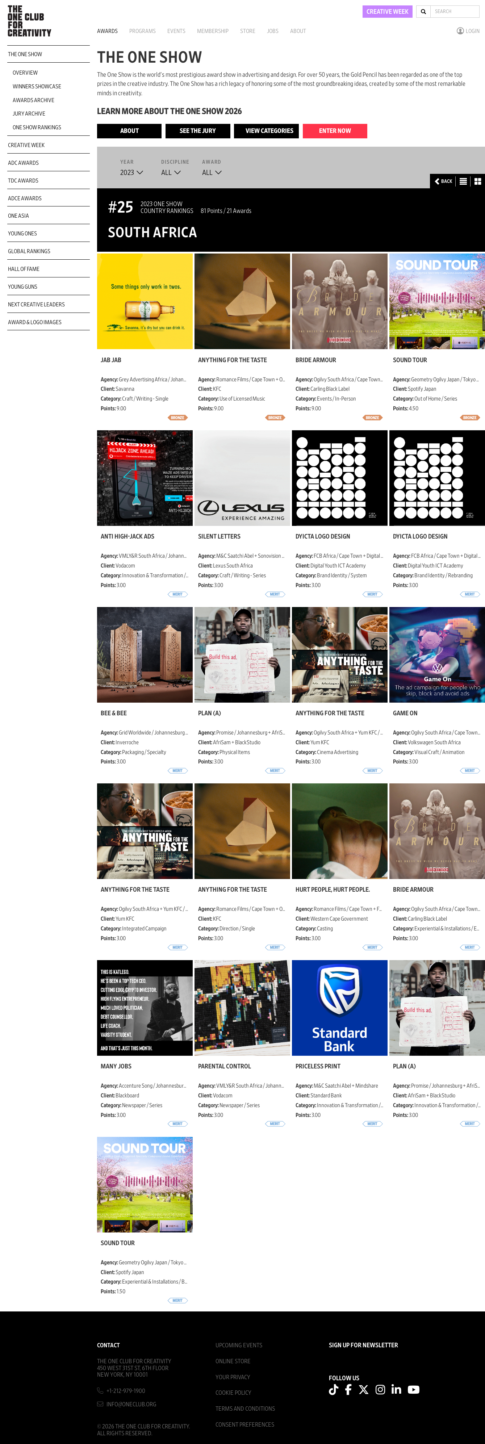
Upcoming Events (239, 1345)
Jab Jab (111, 360)
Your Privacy (233, 1377)
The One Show (25, 54)
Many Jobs (116, 1066)
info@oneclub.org (131, 1404)
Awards (107, 31)
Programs (142, 31)
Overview (25, 73)
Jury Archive (29, 114)
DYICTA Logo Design (323, 536)
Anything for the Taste (232, 360)
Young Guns (22, 287)
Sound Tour (410, 360)
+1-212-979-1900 (125, 1391)
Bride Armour (316, 360)
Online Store (233, 1361)
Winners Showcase (37, 86)
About (298, 31)
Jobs (273, 31)
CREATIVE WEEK (388, 12)
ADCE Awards (25, 198)
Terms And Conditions (245, 1409)
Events (176, 31)
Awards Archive (33, 100)
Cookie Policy (233, 1393)
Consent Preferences (245, 1425)
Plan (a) (209, 713)
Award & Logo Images (35, 322)
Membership (213, 31)
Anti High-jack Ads (127, 536)
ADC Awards (23, 163)
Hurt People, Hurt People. (333, 890)
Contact (108, 1345)
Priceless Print (318, 1066)
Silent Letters (219, 536)
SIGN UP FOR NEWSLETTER (363, 1345)
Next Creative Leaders (36, 304)
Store (247, 31)
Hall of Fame (23, 269)
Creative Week (26, 145)
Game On (405, 713)
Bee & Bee (114, 713)
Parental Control (224, 1066)
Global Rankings (29, 251)
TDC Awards (23, 181)
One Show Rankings (37, 127)
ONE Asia (18, 216)
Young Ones (22, 234)
